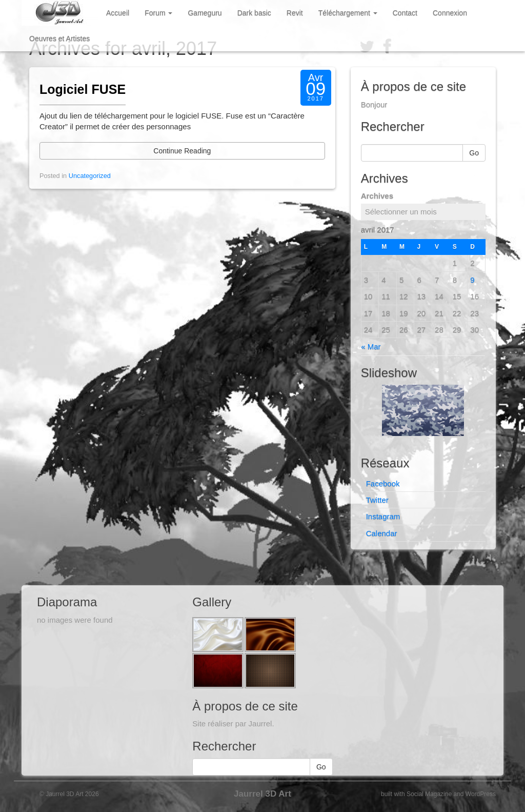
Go (474, 153)
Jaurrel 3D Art (262, 794)
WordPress (481, 794)
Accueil (117, 13)
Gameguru (204, 13)
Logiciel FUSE (82, 89)
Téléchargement (347, 13)
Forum (158, 13)
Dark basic (254, 13)
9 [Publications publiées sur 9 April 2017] (472, 279)
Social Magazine (429, 794)
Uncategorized (90, 176)
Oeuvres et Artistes (59, 38)
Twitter (377, 500)
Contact (405, 13)
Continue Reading (182, 151)
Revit (295, 13)
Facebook (383, 483)
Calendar (381, 533)
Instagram (383, 516)
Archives (377, 195)
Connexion (450, 13)
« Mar (370, 346)
